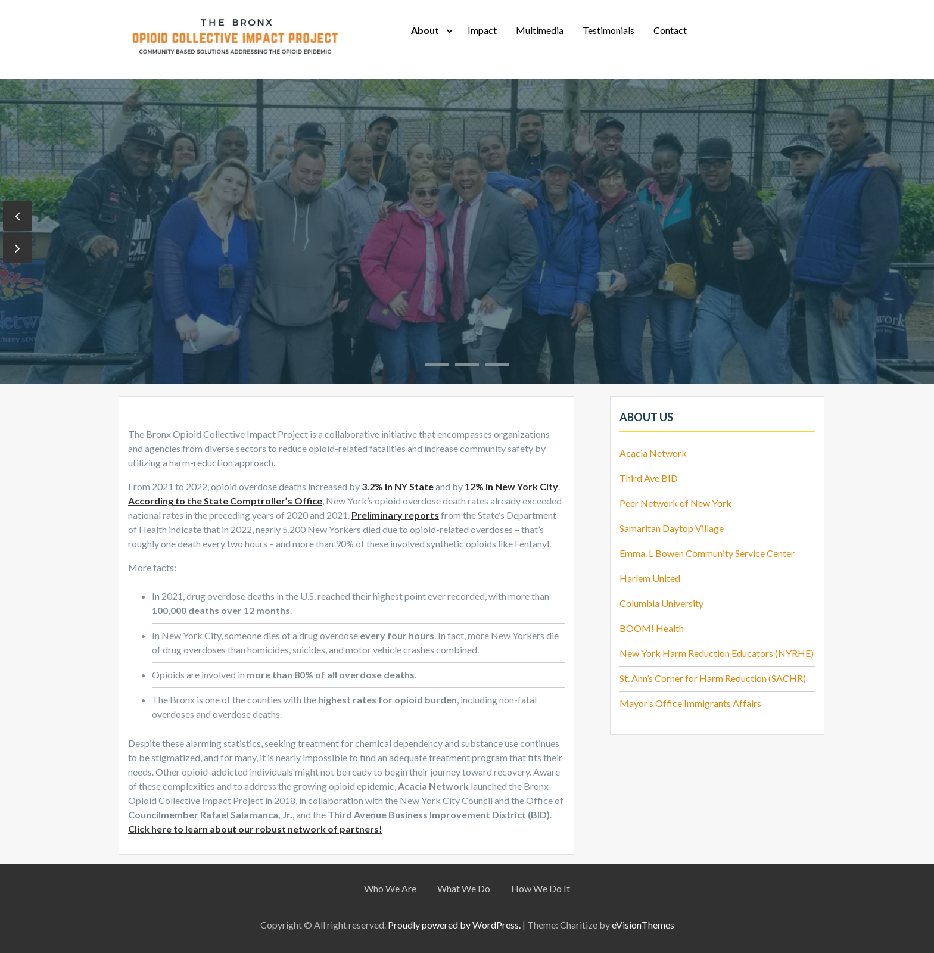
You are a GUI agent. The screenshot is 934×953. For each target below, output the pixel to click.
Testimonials (608, 30)
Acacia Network (653, 453)
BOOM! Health (651, 628)
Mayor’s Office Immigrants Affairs (690, 703)
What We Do (463, 888)
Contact (670, 30)
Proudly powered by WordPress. (454, 924)
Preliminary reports (395, 515)
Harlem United (649, 578)
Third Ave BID (648, 478)
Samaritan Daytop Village (671, 528)
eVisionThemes (643, 924)
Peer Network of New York (675, 503)
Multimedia (539, 30)
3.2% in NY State (398, 486)
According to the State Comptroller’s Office (225, 500)
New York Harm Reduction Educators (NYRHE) (716, 653)
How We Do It (540, 888)
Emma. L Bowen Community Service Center (707, 553)
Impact (482, 30)
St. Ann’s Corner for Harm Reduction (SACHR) (712, 678)
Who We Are (390, 888)
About (425, 30)
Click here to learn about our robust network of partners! (255, 828)
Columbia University (661, 603)
